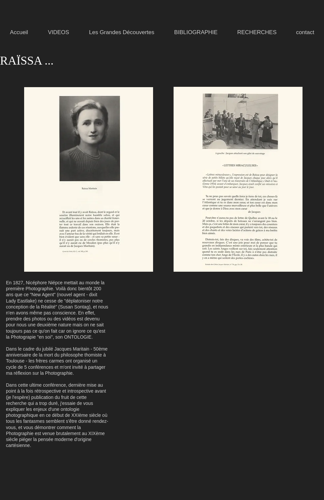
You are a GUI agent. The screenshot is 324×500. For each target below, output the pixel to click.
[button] (121, 32)
